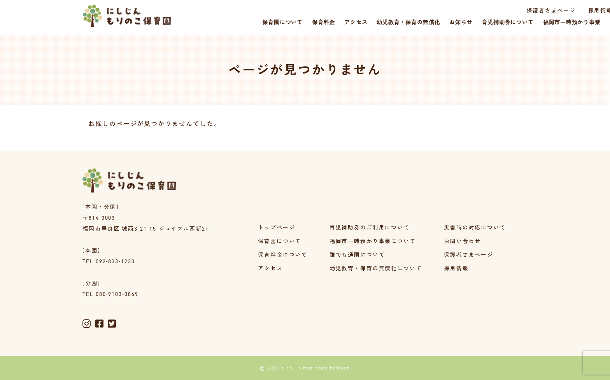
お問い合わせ (462, 241)
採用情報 (532, 10)
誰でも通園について (357, 255)
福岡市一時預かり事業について (372, 241)
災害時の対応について (475, 228)
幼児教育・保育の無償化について (375, 269)
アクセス (270, 269)
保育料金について (282, 255)
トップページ (276, 228)
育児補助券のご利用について (369, 228)
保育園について (279, 241)
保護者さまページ (482, 10)
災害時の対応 (575, 10)
